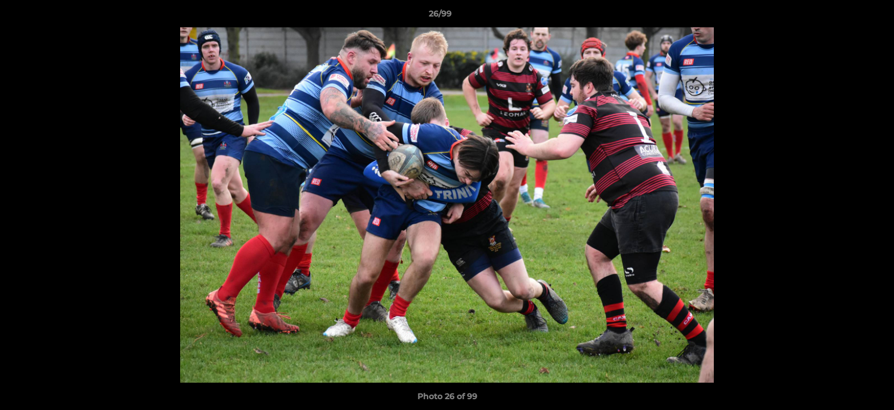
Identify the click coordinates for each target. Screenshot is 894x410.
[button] (846, 16)
